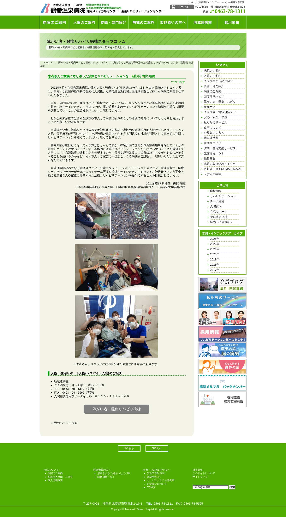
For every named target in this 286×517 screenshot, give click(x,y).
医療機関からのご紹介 (218, 81)
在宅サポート (218, 211)
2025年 (214, 238)
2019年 (214, 259)
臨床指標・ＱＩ (214, 153)
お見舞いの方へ (214, 132)
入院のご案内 (212, 75)
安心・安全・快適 (215, 117)
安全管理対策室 (156, 473)
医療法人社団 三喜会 (60, 476)
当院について (51, 469)
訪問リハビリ (212, 143)
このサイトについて (204, 473)
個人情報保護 (55, 480)
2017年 (214, 269)
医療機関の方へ (102, 469)
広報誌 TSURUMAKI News (222, 169)
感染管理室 (153, 476)
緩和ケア (209, 106)
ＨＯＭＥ (48, 62)
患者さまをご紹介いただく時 (113, 473)
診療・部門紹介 (214, 86)
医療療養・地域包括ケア (220, 112)
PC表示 (129, 448)
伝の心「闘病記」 (221, 222)
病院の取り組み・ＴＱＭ (220, 163)
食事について (212, 127)
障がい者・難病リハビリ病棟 (66, 47)
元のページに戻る (65, 422)
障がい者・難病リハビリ (220, 101)
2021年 (214, 249)
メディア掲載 (212, 174)
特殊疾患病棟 (218, 216)
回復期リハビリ (214, 96)
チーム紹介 (217, 201)
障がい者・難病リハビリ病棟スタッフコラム (86, 41)
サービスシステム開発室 (160, 480)
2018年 (214, 264)
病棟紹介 (216, 191)
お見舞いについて (157, 483)
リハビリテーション (223, 196)
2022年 (214, 244)
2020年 (214, 254)
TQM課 (151, 487)
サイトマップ (200, 476)
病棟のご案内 (212, 91)
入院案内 (216, 206)
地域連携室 (61, 381)
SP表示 (157, 448)
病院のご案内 (212, 70)
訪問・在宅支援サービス (220, 148)
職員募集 (209, 158)
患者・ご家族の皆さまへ (156, 469)
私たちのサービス (215, 122)
